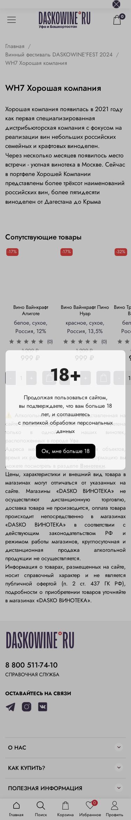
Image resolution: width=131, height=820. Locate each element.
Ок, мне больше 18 (66, 451)
